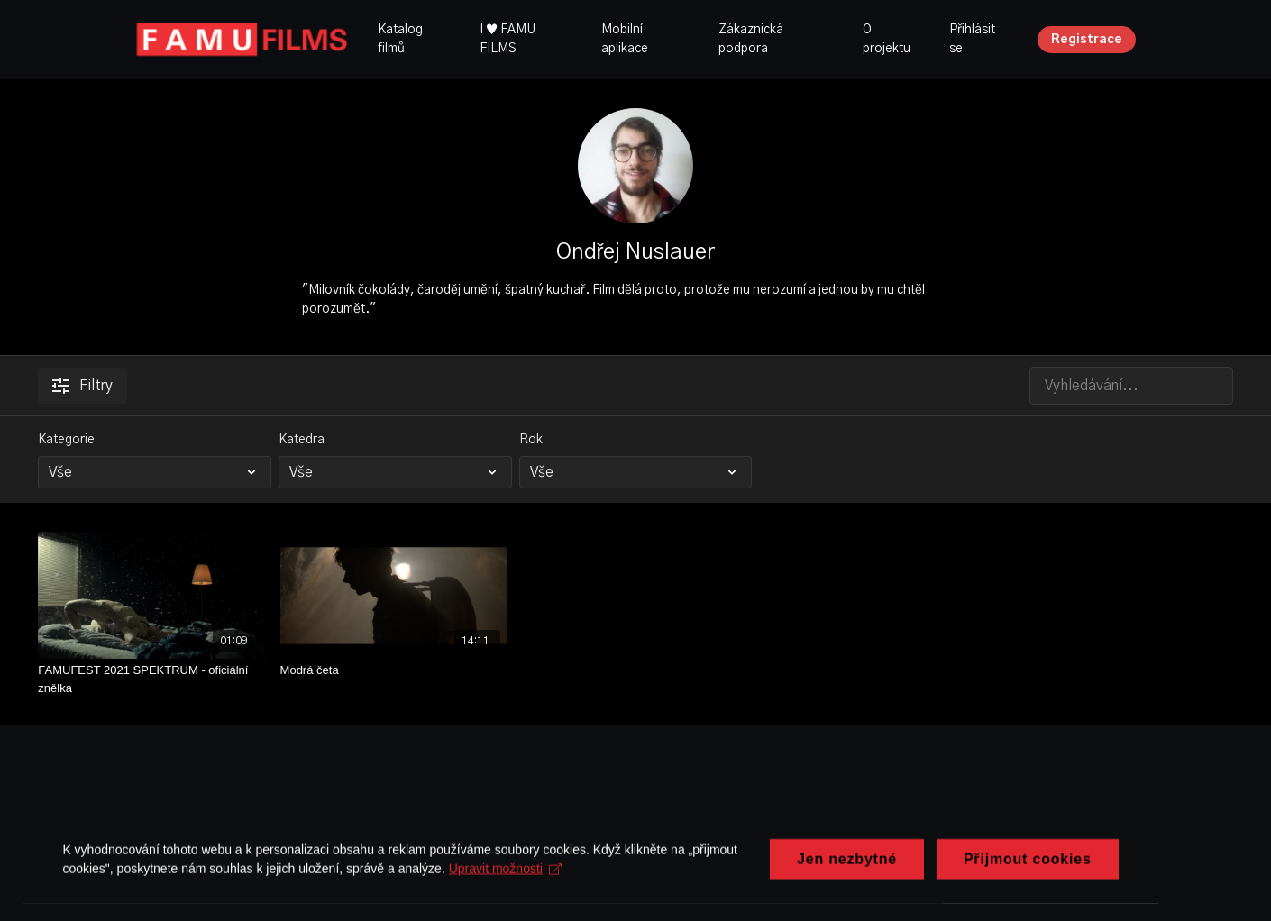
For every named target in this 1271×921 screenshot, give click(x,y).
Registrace (1086, 39)
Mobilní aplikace (624, 39)
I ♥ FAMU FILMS (507, 39)
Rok (531, 439)
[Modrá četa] (393, 670)
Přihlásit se (972, 39)
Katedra (302, 439)
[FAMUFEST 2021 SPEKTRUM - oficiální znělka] (151, 679)
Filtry (82, 386)
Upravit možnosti (505, 901)
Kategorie (66, 439)
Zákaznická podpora (750, 39)
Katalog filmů (400, 39)
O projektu (886, 39)
